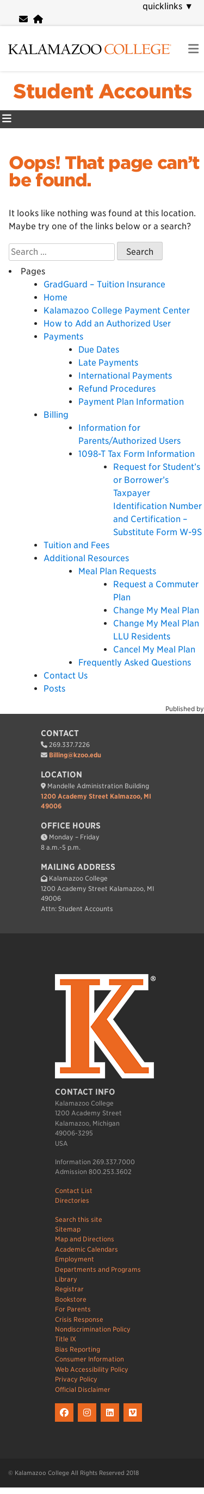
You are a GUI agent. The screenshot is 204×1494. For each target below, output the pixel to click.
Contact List (73, 1191)
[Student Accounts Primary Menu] (7, 119)
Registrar (69, 1289)
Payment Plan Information (131, 402)
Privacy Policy (76, 1379)
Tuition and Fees (76, 545)
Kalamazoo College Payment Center (117, 310)
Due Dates (98, 349)
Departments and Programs (98, 1269)
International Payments (125, 376)
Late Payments (108, 362)
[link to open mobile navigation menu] (193, 49)
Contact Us (66, 675)
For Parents (73, 1309)
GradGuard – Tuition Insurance (104, 284)
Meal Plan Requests (117, 571)
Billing (56, 415)
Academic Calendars (86, 1249)
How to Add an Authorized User (107, 323)
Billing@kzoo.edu (75, 755)
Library (66, 1279)
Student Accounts (102, 91)
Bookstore (70, 1299)
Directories (72, 1200)
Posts (54, 688)
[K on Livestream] (134, 1422)
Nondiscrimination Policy (93, 1329)
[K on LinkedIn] (112, 1422)
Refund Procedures (117, 389)
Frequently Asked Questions (134, 662)
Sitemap (68, 1229)
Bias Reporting (77, 1349)
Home (55, 297)
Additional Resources (86, 558)
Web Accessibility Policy (91, 1369)
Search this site (78, 1219)
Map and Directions (84, 1239)
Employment (74, 1259)
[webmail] (23, 19)
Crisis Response (79, 1319)
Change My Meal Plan (156, 610)
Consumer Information (89, 1359)
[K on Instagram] (89, 1422)
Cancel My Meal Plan (154, 649)
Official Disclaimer (82, 1389)
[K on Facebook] (66, 1422)
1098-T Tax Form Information (136, 454)
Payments (63, 336)
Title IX (65, 1339)
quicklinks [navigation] (168, 6)
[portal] (38, 19)
